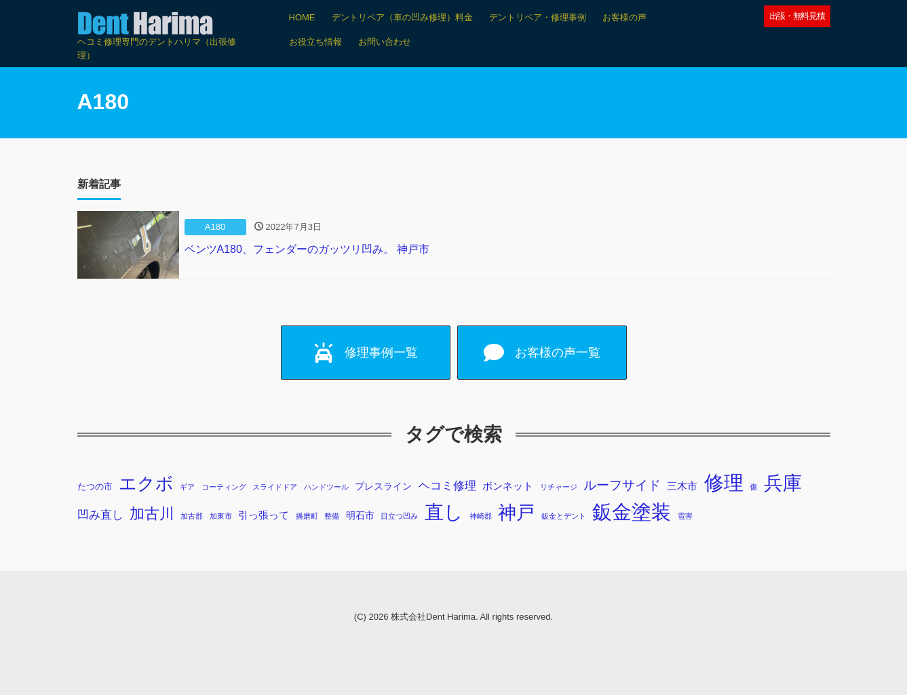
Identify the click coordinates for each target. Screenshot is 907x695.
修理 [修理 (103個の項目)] (724, 482)
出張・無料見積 (797, 16)
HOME (302, 17)
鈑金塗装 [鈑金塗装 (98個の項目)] (631, 512)
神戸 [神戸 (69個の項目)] (516, 512)
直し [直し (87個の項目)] (444, 512)
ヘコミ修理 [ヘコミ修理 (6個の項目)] (447, 485)
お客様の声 (624, 17)
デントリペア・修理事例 (537, 17)
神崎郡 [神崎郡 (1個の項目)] (480, 516)
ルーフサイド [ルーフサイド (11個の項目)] (622, 485)
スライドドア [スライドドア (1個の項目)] (274, 487)
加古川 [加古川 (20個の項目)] (152, 513)
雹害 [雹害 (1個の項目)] (685, 516)
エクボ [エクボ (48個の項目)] (146, 483)
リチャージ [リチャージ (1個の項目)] (558, 487)
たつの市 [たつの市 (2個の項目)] (95, 487)
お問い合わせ (384, 42)
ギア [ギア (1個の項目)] (187, 487)
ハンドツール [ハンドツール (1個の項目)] (326, 487)
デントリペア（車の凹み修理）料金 (402, 17)
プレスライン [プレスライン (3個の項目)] (383, 486)
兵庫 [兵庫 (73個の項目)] (783, 483)
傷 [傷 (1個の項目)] (753, 487)
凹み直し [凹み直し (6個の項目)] (100, 515)
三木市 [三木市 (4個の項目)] (682, 486)
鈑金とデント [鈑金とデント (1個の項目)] (563, 516)
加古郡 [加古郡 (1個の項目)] (191, 516)
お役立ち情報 (315, 42)
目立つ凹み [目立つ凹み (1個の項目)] (399, 516)
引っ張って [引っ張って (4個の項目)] (263, 515)
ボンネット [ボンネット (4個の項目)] (507, 486)
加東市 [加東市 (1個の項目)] (221, 516)
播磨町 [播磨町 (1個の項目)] (307, 516)
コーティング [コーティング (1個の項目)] (223, 487)
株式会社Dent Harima (433, 617)
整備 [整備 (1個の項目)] (331, 516)
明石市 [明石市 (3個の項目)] (360, 515)
